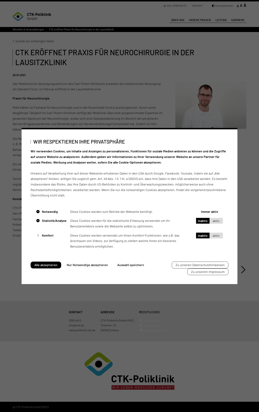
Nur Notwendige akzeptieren (87, 265)
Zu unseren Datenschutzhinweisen (200, 265)
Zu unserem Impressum (208, 272)
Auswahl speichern (130, 265)
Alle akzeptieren (45, 265)
